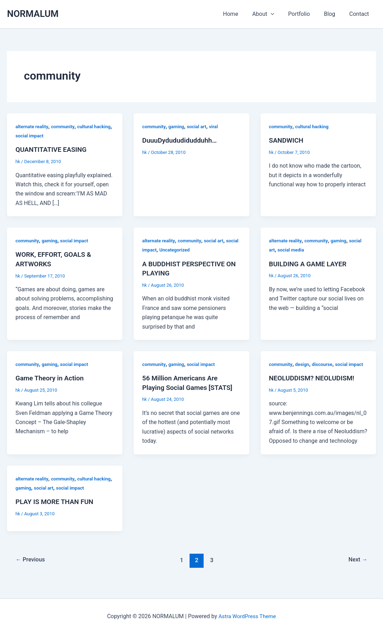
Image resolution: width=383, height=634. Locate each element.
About (273, 14)
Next (357, 568)
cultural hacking (314, 126)
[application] (280, 14)
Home (243, 14)
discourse (325, 363)
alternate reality (32, 126)
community (65, 126)
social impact (50, 135)
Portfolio (306, 14)
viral (217, 126)
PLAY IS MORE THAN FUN (56, 510)
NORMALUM (33, 13)
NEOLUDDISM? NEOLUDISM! (314, 387)
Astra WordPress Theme (247, 616)
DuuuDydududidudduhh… (181, 140)
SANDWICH (287, 140)
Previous (31, 568)
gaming (178, 126)
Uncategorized (190, 250)
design (303, 363)
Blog (333, 14)
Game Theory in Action (51, 377)
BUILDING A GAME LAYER (310, 263)
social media (292, 250)
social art (199, 126)
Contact (360, 14)
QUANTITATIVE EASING (52, 149)
